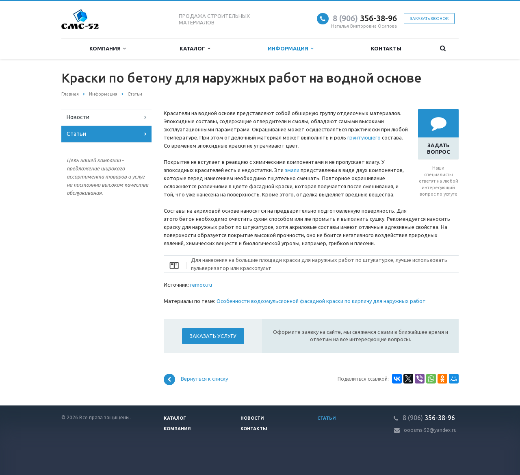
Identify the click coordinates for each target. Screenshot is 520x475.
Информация (290, 49)
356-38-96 (365, 18)
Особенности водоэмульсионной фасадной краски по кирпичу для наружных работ (321, 301)
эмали (292, 170)
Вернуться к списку (196, 379)
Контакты (386, 48)
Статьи (76, 134)
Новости (78, 117)
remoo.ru (201, 285)
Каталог (195, 49)
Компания (107, 49)
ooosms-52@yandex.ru (430, 430)
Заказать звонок (429, 18)
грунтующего (364, 137)
